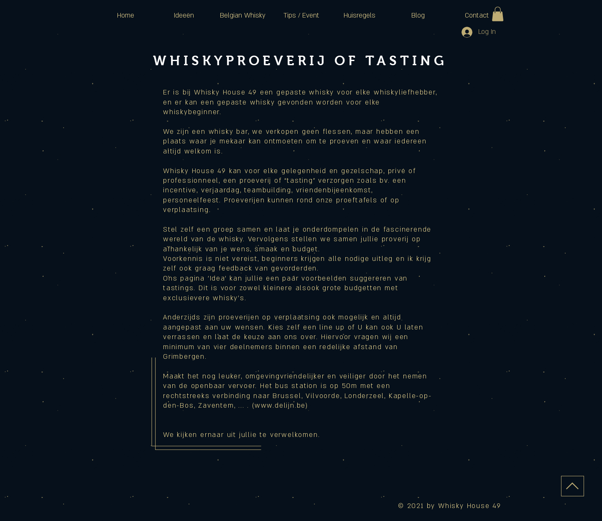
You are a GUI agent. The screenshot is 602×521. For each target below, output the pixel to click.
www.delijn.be (280, 405)
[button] (498, 14)
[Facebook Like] (470, 472)
